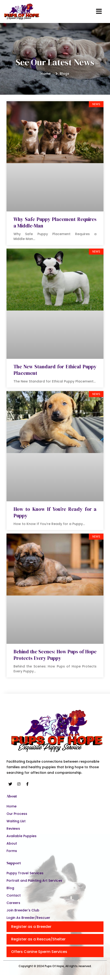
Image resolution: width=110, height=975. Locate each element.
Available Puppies (22, 836)
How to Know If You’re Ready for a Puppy (55, 512)
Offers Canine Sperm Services (39, 951)
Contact (14, 895)
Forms (12, 851)
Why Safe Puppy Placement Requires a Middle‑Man (55, 222)
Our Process (17, 813)
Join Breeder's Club (23, 910)
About (12, 843)
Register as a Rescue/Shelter (38, 939)
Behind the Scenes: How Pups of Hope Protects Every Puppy (55, 654)
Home (12, 806)
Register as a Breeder (31, 926)
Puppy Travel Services (25, 873)
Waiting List (16, 821)
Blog (10, 888)
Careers (13, 902)
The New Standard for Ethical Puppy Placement (55, 369)
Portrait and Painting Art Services (34, 880)
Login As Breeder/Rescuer (28, 917)
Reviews (13, 828)
